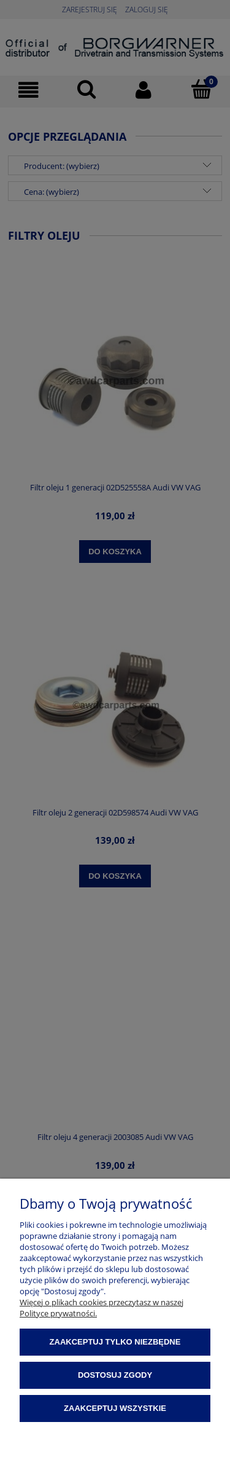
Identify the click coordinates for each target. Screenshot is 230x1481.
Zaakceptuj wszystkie (115, 1408)
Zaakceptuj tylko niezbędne (115, 1341)
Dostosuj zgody (115, 1375)
